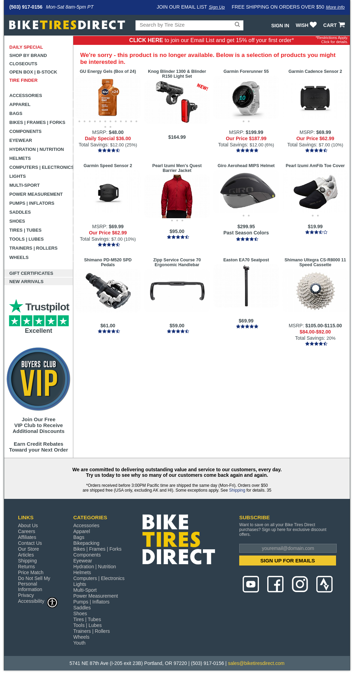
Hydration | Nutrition (36, 149)
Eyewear (20, 140)
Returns (26, 566)
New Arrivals (26, 281)
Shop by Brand (28, 55)
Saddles (20, 212)
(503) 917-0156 (26, 7)
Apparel (19, 104)
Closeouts (23, 63)
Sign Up (217, 7)
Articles (26, 555)
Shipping (237, 490)
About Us (28, 525)
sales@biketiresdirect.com (256, 663)
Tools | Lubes (26, 239)
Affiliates (27, 537)
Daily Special (26, 47)
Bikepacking (86, 543)
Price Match (31, 572)
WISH (307, 25)
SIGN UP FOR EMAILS (287, 560)
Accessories (25, 95)
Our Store (28, 549)
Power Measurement (36, 194)
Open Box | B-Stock (33, 72)
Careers (26, 531)
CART (334, 25)
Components (25, 131)
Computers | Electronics (41, 167)
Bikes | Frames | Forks (37, 122)
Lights (17, 176)
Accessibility (38, 601)
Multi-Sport (24, 185)
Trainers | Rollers (33, 248)
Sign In (280, 25)
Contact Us (30, 543)
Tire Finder (23, 80)
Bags (15, 113)
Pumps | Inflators (31, 203)
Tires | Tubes (25, 230)
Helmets (20, 158)
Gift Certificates (31, 273)
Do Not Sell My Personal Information (34, 584)
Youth (79, 643)
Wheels (19, 257)
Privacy (26, 595)
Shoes (17, 221)
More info (335, 7)
